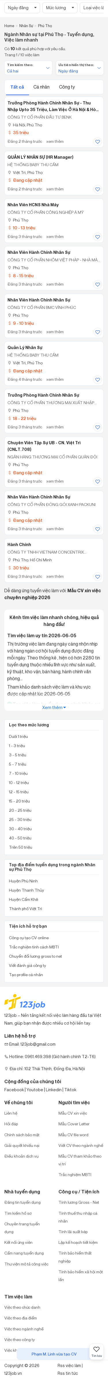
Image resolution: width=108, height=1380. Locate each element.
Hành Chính (19, 544)
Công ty (67, 86)
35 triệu (18, 132)
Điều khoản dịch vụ (21, 1156)
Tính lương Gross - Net (78, 1202)
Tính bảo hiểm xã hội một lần (80, 1275)
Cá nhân (41, 86)
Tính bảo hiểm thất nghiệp (75, 1257)
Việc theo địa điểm (20, 1318)
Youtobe (34, 1090)
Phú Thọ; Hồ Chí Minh (29, 560)
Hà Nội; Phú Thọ (24, 125)
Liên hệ (10, 1113)
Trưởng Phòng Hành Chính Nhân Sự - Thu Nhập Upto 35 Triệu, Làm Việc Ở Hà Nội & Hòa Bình (52, 106)
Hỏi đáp (11, 1124)
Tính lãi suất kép (73, 1232)
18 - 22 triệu (21, 418)
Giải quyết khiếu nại (21, 1145)
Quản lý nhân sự (24, 347)
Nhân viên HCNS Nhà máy (33, 205)
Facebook (14, 1090)
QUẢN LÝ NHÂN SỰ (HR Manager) (40, 157)
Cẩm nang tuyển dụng (24, 1253)
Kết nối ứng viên (18, 1242)
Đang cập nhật (24, 180)
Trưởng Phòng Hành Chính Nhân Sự (43, 395)
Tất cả (17, 87)
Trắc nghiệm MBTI (74, 1174)
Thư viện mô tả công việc (26, 1264)
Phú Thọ (17, 220)
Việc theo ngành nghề (23, 1329)
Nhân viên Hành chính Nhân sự (38, 497)
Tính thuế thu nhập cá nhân (77, 1217)
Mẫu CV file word (73, 1135)
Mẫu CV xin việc (72, 1113)
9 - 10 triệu (20, 323)
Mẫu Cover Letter (74, 1124)
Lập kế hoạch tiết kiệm (78, 1242)
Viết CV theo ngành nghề (80, 1145)
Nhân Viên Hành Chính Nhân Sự (38, 252)
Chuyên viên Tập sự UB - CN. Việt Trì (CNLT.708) (44, 446)
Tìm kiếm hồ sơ (17, 1213)
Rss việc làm (69, 1365)
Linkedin (54, 1090)
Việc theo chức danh (22, 1307)
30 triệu (18, 568)
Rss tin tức (68, 1373)
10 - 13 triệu (21, 227)
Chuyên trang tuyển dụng (22, 1228)
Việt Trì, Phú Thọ (25, 172)
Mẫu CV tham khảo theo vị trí (79, 1160)
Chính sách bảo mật (21, 1135)
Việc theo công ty (19, 1339)
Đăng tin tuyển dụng (22, 1202)
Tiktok (70, 1090)
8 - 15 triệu (20, 275)
